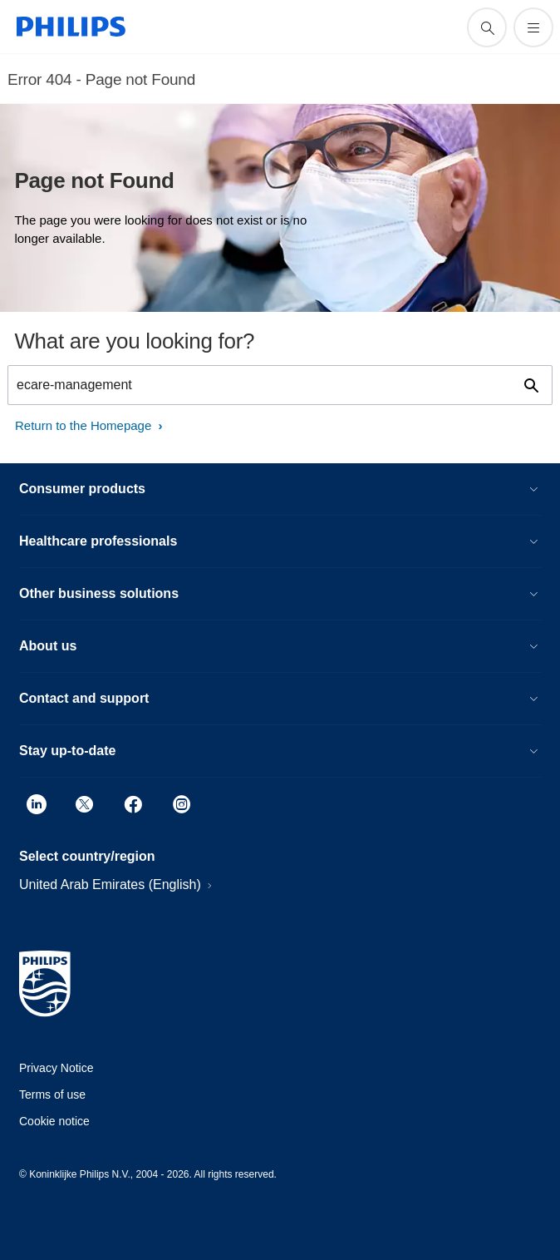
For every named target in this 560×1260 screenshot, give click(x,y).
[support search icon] (487, 27)
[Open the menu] (533, 27)
